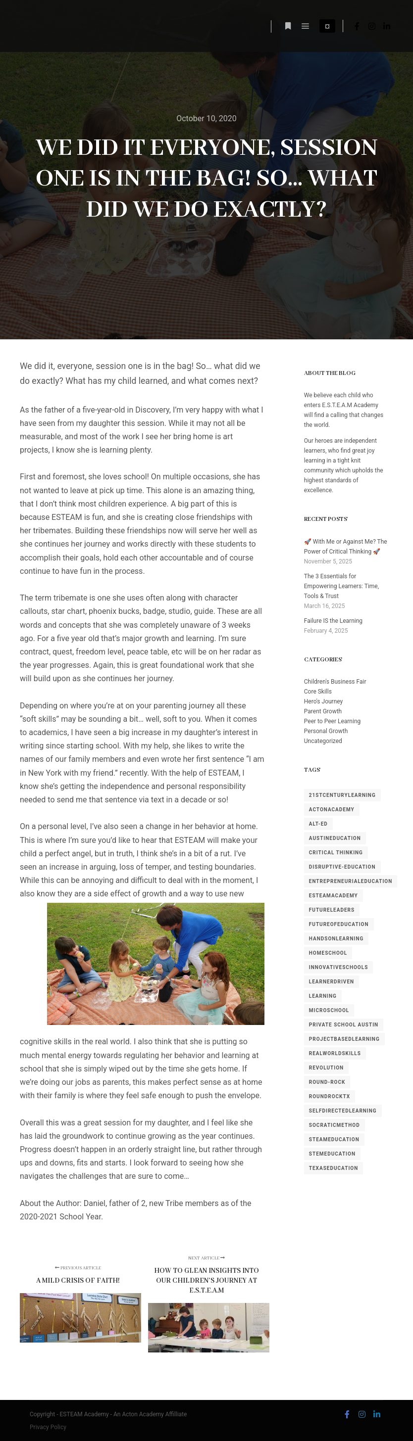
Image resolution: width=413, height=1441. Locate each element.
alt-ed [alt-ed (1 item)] (318, 824)
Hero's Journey (323, 701)
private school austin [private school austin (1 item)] (343, 1024)
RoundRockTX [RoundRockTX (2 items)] (329, 1096)
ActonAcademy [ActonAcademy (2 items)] (332, 809)
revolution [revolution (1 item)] (326, 1067)
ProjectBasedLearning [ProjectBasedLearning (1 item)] (344, 1039)
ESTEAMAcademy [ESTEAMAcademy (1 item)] (333, 895)
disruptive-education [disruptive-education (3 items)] (342, 867)
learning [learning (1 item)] (323, 996)
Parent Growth (323, 711)
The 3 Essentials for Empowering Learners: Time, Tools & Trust (341, 586)
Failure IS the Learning (333, 620)
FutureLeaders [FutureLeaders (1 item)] (332, 910)
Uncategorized (323, 741)
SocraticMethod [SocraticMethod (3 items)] (334, 1125)
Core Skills (318, 691)
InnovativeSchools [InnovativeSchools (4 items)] (338, 967)
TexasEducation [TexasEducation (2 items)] (334, 1168)
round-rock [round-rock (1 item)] (327, 1082)
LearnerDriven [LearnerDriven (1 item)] (331, 981)
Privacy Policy (48, 1427)
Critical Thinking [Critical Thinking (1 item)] (336, 852)
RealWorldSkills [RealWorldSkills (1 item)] (335, 1053)
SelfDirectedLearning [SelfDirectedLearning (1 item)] (343, 1111)
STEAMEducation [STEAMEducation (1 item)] (334, 1139)
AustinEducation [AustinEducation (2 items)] (335, 838)
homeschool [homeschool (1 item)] (328, 953)
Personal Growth (326, 731)
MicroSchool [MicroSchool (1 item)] (329, 1010)
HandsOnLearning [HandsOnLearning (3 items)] (336, 938)
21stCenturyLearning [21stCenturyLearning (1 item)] (342, 795)
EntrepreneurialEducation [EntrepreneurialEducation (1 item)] (351, 881)
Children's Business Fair (335, 681)
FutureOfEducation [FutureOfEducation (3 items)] (339, 924)
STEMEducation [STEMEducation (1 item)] (332, 1154)
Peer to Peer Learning (332, 721)
